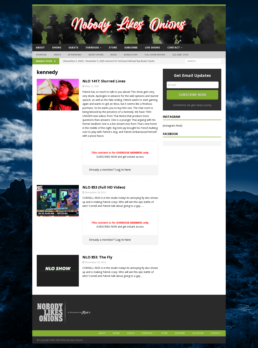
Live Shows (152, 47)
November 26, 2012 (95, 262)
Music (114, 54)
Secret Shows (96, 54)
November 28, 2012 (95, 192)
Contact (173, 47)
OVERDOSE (92, 47)
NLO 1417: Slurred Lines (103, 81)
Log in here (123, 170)
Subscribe (131, 47)
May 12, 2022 (92, 86)
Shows (56, 47)
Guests (73, 47)
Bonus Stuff (131, 54)
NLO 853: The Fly (97, 257)
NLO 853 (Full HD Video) (103, 187)
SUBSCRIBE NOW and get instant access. (120, 156)
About (40, 47)
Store (113, 47)
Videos (57, 54)
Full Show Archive (155, 54)
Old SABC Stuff (180, 54)
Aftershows (74, 54)
